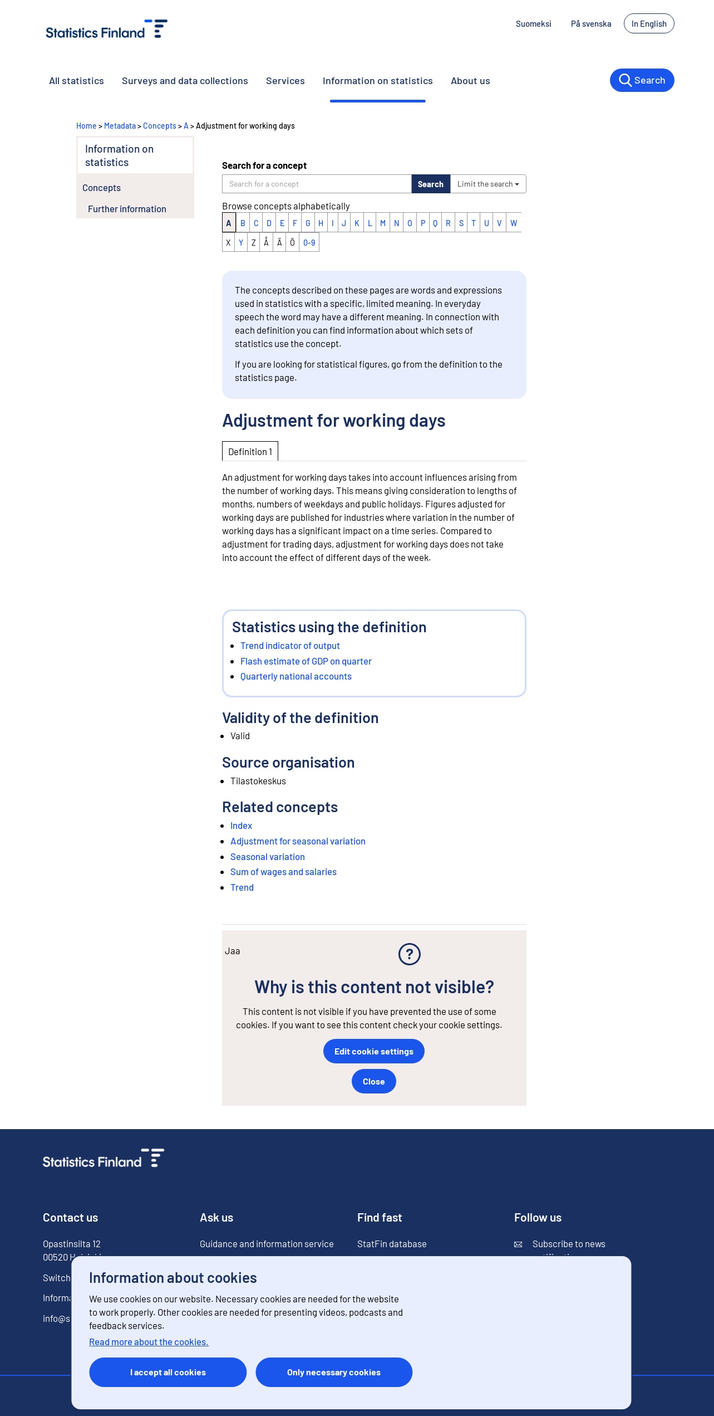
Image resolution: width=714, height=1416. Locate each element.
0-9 (309, 242)
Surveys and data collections (185, 80)
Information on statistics (378, 80)
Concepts (159, 125)
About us (470, 80)
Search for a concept (264, 164)
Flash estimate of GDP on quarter (306, 660)
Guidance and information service (267, 1243)
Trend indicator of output (290, 645)
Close (374, 1081)
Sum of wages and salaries (283, 871)
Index (241, 825)
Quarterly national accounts (296, 675)
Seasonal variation (267, 856)
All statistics (76, 80)
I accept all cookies (168, 1371)
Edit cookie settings (373, 1051)
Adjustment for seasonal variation (298, 840)
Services (285, 80)
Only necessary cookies (334, 1371)
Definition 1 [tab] (250, 451)
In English (649, 23)
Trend (242, 886)
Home (86, 125)
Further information (127, 208)
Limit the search (488, 183)
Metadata (120, 125)
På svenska (591, 23)
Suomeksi (533, 23)
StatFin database (392, 1243)
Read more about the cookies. (149, 1341)
